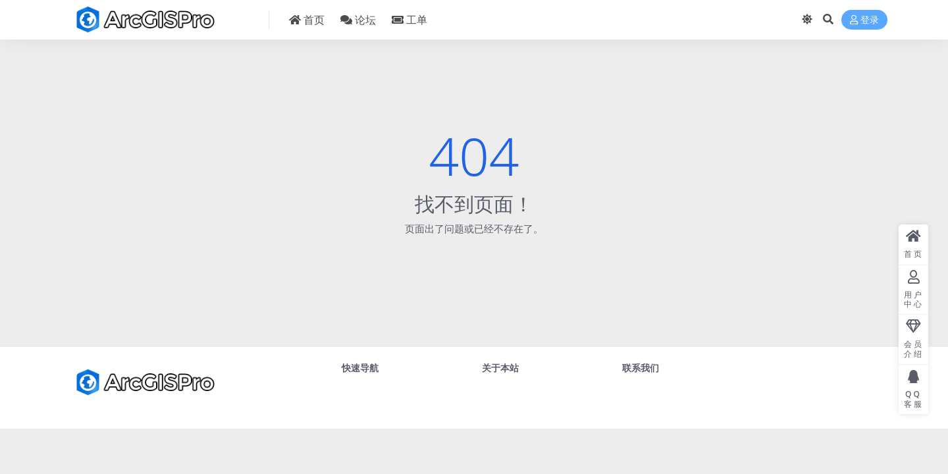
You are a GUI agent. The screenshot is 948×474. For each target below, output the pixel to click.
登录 (864, 20)
